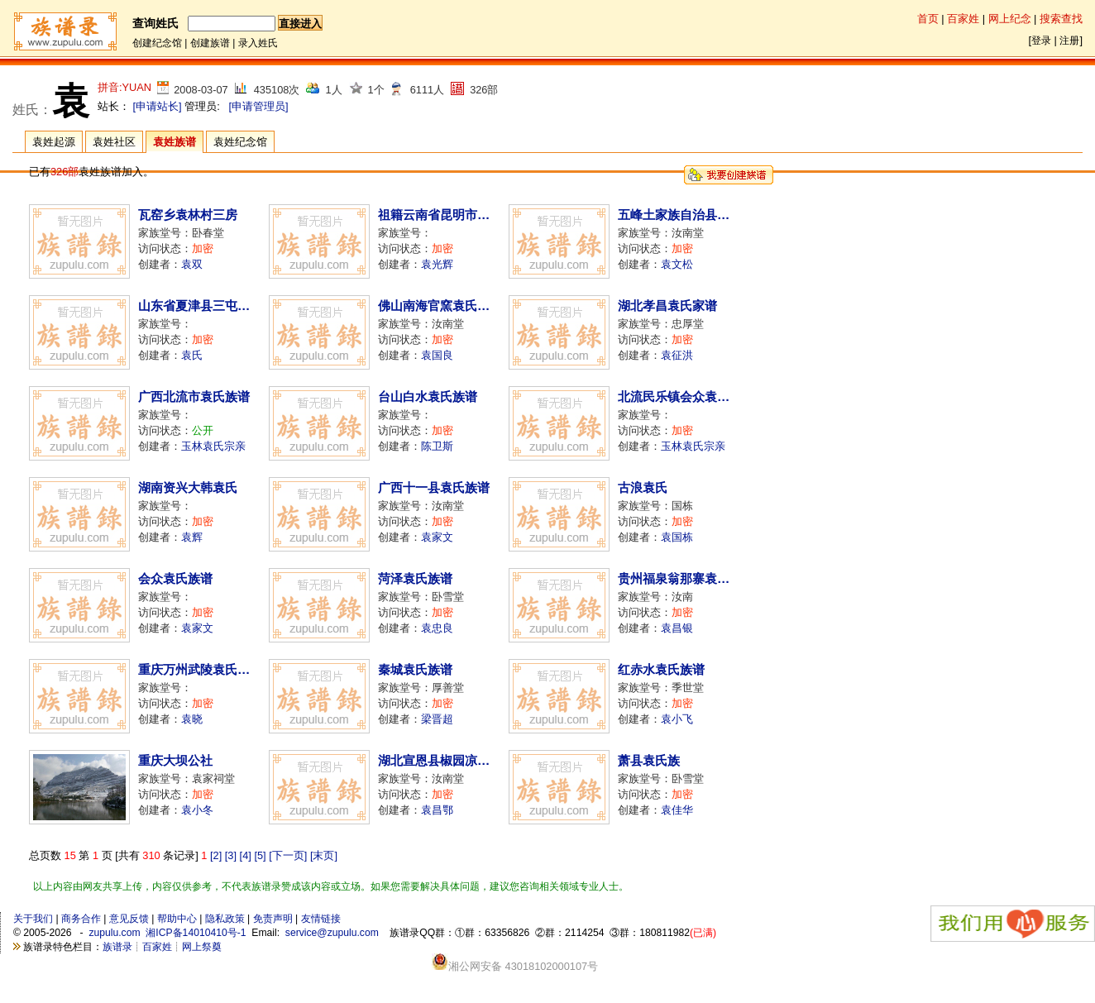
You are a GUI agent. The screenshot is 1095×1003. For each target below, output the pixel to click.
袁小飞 (677, 719)
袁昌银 (677, 628)
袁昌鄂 (437, 810)
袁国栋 (677, 537)
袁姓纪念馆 (240, 142)
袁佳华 (677, 810)
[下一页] (288, 855)
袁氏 (192, 355)
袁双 (192, 264)
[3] (231, 855)
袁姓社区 (114, 142)
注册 (1069, 40)
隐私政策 (225, 918)
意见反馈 (129, 918)
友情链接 (321, 918)
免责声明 (273, 918)
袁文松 (677, 264)
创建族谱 (210, 43)
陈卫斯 (437, 446)
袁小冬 (197, 810)
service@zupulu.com (332, 933)
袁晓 (192, 719)
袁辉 (192, 537)
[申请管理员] (258, 106)
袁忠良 (437, 628)
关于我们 (33, 918)
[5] (259, 855)
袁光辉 (437, 264)
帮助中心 (177, 918)
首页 (928, 18)
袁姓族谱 (174, 142)
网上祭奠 (202, 947)
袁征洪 (677, 355)
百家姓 (963, 18)
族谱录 (117, 947)
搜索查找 (1061, 18)
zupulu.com (114, 933)
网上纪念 (1009, 18)
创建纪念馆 (157, 43)
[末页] (323, 855)
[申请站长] (157, 106)
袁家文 (437, 537)
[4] (245, 855)
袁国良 (437, 355)
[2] (216, 855)
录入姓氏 (258, 43)
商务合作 (81, 918)
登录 (1041, 40)
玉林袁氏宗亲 (213, 446)
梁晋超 (437, 719)
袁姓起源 (53, 142)
